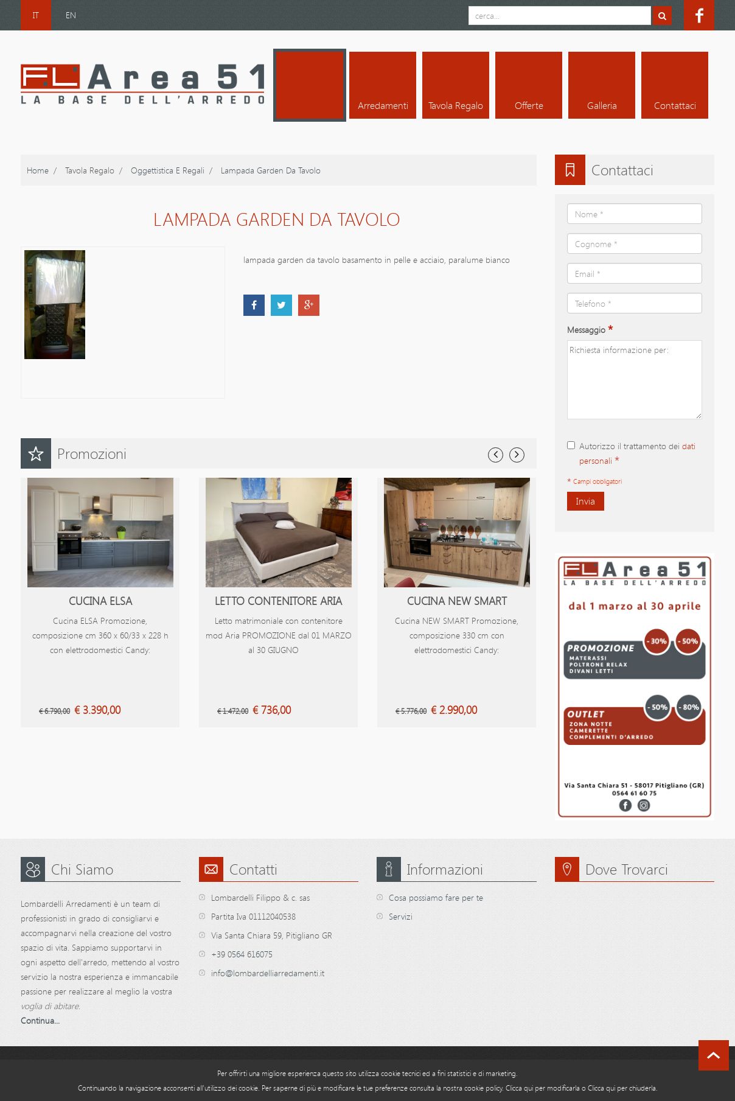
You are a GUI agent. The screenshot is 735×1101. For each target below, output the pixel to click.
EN (71, 15)
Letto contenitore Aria (278, 600)
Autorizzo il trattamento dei (631, 454)
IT (36, 15)
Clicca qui (519, 1087)
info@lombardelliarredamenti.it (267, 973)
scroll (713, 1055)
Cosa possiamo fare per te (436, 897)
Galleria (602, 105)
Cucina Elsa (100, 600)
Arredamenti (383, 105)
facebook (699, 15)
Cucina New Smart (457, 600)
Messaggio (590, 330)
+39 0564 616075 (242, 954)
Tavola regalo (455, 105)
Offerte (529, 105)
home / (42, 170)
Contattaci (675, 105)
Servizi (401, 916)
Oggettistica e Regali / (171, 170)
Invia (585, 501)
